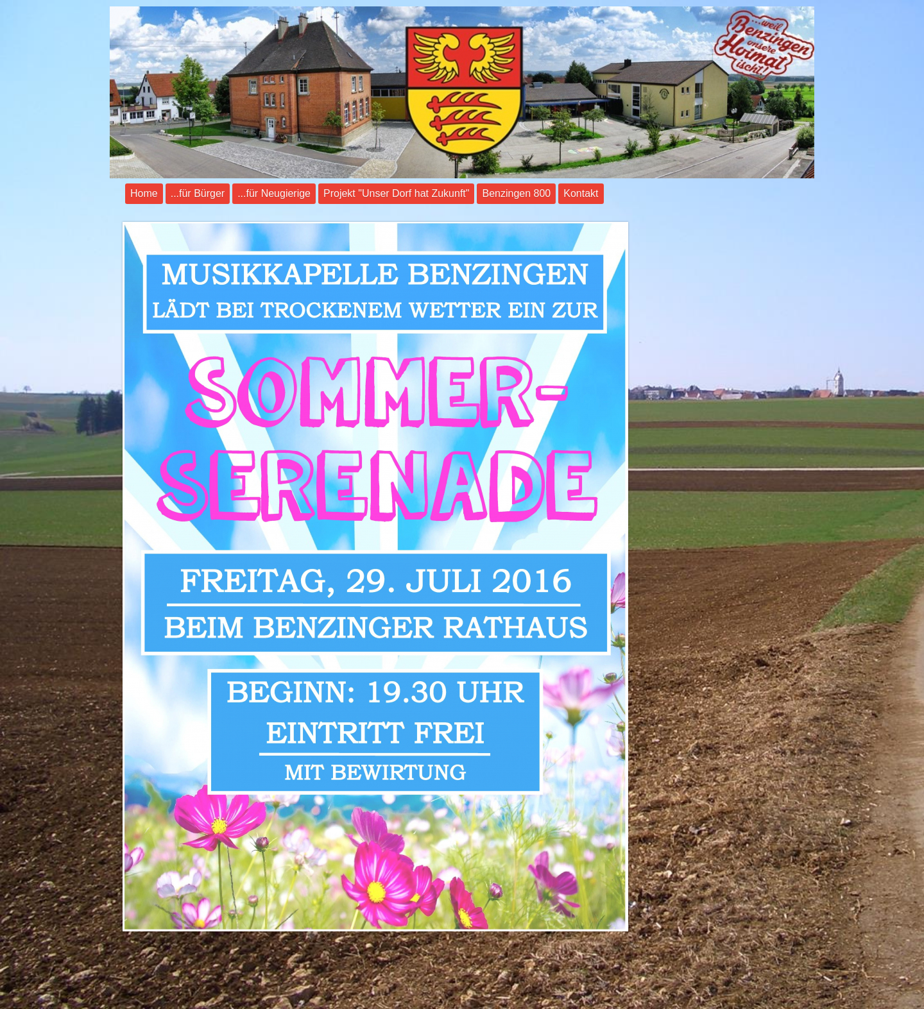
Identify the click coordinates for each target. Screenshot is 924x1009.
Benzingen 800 (516, 193)
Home (144, 193)
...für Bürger (198, 193)
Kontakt (580, 193)
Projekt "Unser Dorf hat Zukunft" (396, 193)
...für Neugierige (274, 193)
